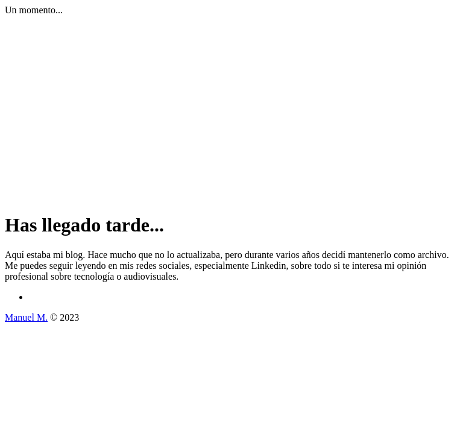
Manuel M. (26, 317)
